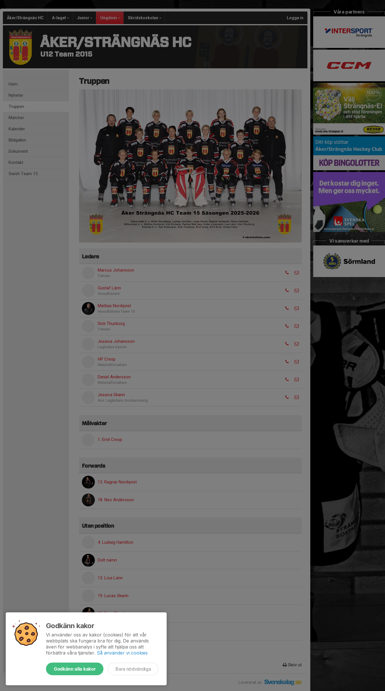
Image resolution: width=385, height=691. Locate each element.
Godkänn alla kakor (75, 669)
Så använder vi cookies (122, 653)
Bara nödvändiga (133, 669)
